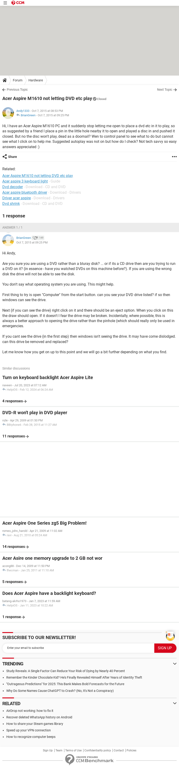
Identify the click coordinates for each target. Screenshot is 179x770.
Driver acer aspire (16, 198)
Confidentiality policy (97, 750)
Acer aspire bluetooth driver (24, 192)
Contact (119, 750)
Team (58, 750)
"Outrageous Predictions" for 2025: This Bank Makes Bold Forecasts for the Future (65, 684)
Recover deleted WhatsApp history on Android (39, 717)
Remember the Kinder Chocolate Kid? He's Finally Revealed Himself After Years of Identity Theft (74, 677)
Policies (131, 750)
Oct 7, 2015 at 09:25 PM (53, 115)
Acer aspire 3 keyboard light (25, 181)
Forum (17, 80)
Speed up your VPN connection (28, 730)
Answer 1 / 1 (12, 227)
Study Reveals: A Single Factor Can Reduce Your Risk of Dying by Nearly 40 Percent (65, 671)
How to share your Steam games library (34, 724)
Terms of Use (73, 750)
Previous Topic (17, 89)
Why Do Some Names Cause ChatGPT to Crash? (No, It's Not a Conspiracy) (60, 691)
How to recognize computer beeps (30, 737)
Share (12, 157)
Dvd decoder (12, 187)
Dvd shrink (11, 203)
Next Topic (164, 89)
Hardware (35, 80)
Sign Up (48, 750)
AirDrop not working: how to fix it (29, 711)
